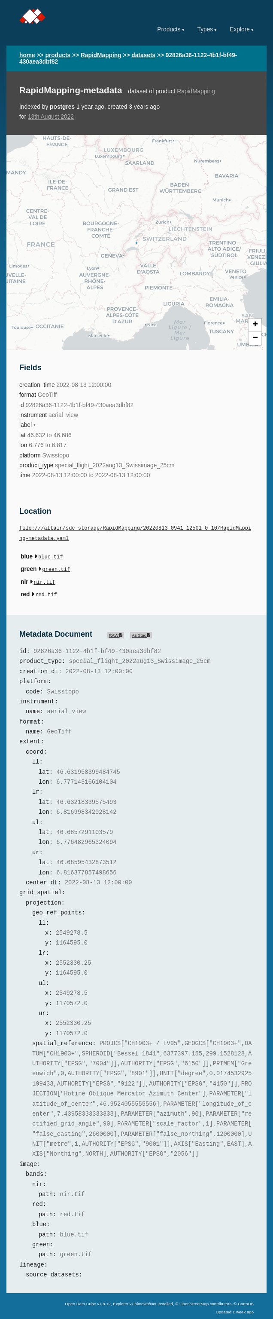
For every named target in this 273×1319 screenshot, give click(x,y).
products (57, 55)
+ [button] (255, 325)
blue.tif (50, 556)
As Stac (141, 631)
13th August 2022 (51, 116)
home (27, 55)
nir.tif (44, 580)
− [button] (255, 338)
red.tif (46, 591)
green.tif (56, 568)
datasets (143, 55)
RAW (116, 631)
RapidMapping (101, 55)
